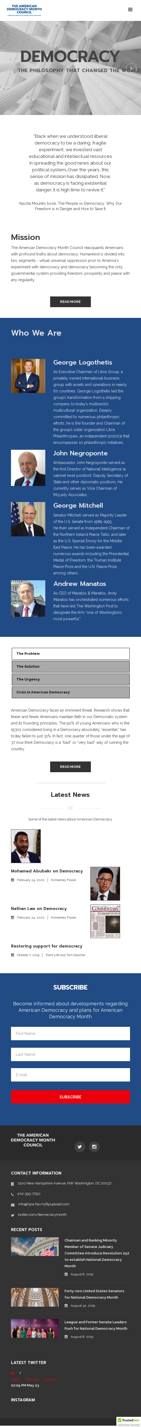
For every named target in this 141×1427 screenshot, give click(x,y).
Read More (70, 303)
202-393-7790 (28, 1195)
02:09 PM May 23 (25, 1386)
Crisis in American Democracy (45, 694)
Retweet (32, 1381)
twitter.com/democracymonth (42, 1216)
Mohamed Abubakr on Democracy (47, 872)
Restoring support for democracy (46, 947)
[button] (128, 1422)
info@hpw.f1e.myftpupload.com (43, 1205)
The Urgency (30, 681)
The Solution (29, 668)
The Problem (30, 655)
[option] (70, 170)
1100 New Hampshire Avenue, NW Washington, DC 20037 (65, 1184)
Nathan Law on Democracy (39, 910)
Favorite (50, 1381)
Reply (15, 1381)
